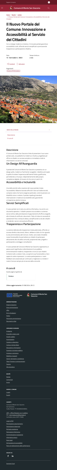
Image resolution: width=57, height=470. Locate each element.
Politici (8, 316)
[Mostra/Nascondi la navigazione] (2, 8)
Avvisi (8, 382)
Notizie (8, 377)
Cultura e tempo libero (12, 345)
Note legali (9, 440)
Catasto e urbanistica (12, 342)
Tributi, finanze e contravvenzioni (15, 361)
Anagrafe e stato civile (12, 334)
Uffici (7, 310)
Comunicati (9, 380)
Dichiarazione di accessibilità (14, 443)
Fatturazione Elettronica (13, 432)
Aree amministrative (12, 307)
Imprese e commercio (12, 353)
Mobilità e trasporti (11, 356)
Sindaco (11, 276)
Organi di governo (11, 305)
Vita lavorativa (10, 367)
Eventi (8, 395)
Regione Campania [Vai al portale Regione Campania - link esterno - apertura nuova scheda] (11, 2)
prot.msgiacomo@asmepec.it (17, 415)
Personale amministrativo (13, 318)
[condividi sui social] (10, 64)
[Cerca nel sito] (49, 8)
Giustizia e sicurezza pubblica (14, 350)
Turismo (8, 364)
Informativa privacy (11, 437)
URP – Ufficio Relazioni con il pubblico (17, 413)
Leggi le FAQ (9, 421)
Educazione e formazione (13, 348)
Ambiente (9, 331)
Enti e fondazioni (11, 313)
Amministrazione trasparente (14, 435)
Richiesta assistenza (12, 429)
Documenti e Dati (11, 321)
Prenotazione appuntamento (14, 424)
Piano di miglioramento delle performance (18, 446)
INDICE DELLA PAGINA (28, 130)
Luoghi (8, 392)
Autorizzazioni (10, 339)
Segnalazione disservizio (13, 426)
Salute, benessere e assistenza (15, 359)
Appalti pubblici (10, 337)
